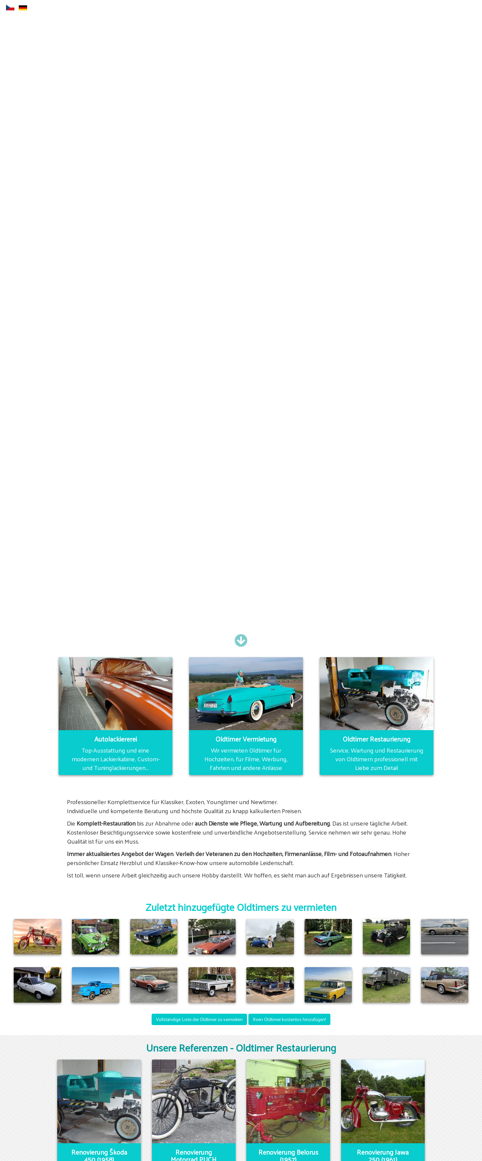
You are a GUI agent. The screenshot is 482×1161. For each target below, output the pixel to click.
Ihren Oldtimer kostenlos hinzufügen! (289, 1019)
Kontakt (380, 8)
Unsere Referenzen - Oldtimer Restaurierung (241, 1047)
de (23, 7)
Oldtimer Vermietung (332, 8)
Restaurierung (240, 8)
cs (10, 7)
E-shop (285, 8)
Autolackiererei (192, 8)
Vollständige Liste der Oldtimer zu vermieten (199, 1019)
